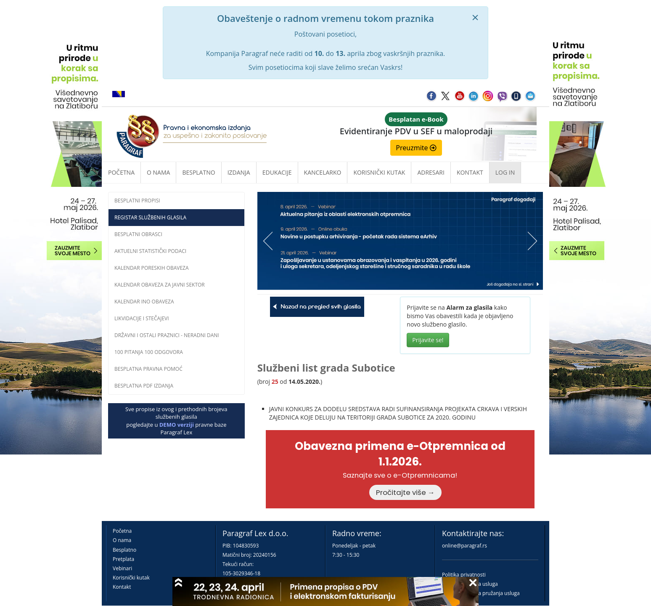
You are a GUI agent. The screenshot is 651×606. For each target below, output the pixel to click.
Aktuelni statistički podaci (150, 251)
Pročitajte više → (405, 492)
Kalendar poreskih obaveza (151, 267)
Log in (505, 172)
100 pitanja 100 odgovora (148, 352)
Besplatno (198, 172)
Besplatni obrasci (138, 234)
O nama (158, 172)
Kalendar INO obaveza (144, 301)
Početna (121, 172)
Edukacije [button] (277, 172)
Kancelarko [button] (322, 172)
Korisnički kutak (131, 577)
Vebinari (122, 568)
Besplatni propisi (137, 200)
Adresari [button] (431, 172)
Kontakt (122, 586)
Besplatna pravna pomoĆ (148, 368)
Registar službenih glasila (150, 217)
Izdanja (239, 172)
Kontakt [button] (470, 172)
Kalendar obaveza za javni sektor (159, 284)
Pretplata (123, 559)
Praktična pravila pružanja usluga (481, 593)
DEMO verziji (176, 424)
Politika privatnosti (464, 574)
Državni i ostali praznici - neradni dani (166, 335)
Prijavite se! (427, 340)
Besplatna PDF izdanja (143, 385)
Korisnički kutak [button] (379, 172)
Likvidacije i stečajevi (141, 318)
